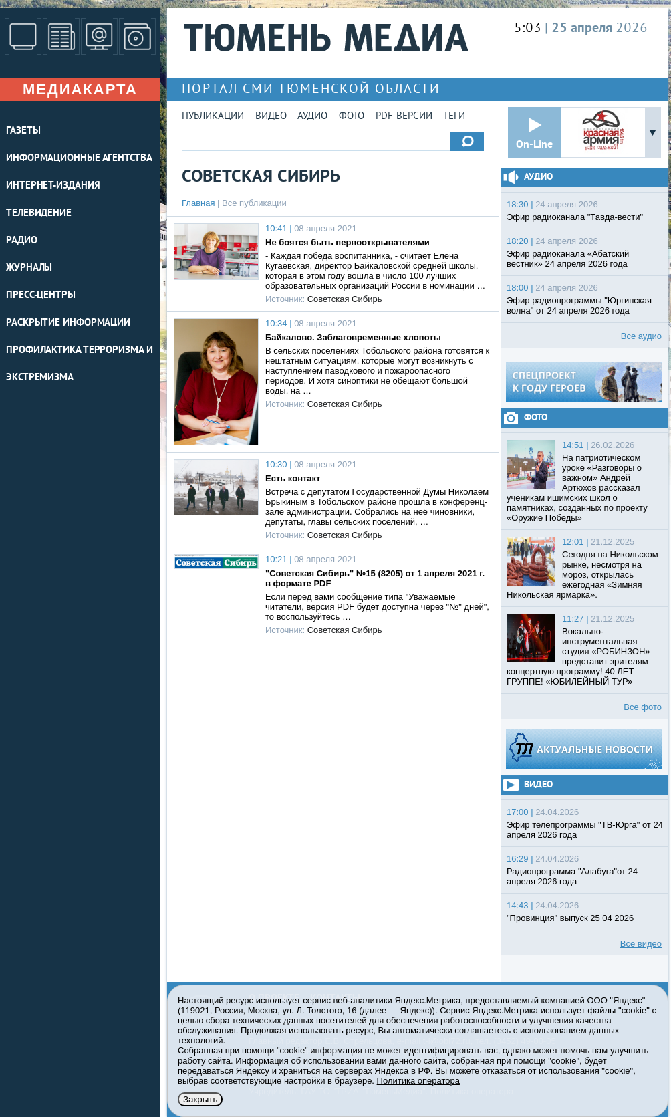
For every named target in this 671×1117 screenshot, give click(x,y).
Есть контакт (292, 478)
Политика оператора (418, 1081)
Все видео (641, 944)
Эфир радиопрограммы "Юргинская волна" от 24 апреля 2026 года (579, 305)
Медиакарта (80, 89)
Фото (351, 116)
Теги (454, 116)
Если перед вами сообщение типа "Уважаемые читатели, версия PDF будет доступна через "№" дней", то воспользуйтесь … (377, 607)
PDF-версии (404, 116)
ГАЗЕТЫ (23, 131)
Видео (271, 116)
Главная (198, 203)
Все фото (643, 707)
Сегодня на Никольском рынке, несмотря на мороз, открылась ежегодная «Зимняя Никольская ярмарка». (582, 574)
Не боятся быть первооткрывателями (347, 242)
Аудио (312, 116)
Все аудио (641, 336)
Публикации (213, 116)
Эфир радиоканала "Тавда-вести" (575, 217)
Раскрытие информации (68, 323)
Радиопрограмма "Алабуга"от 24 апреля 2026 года (572, 876)
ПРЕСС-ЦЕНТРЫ (41, 295)
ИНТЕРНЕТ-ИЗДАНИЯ (53, 186)
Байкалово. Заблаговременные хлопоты (353, 337)
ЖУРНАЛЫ (29, 268)
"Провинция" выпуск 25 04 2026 (570, 918)
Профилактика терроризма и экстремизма (79, 364)
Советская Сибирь (344, 299)
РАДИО (21, 241)
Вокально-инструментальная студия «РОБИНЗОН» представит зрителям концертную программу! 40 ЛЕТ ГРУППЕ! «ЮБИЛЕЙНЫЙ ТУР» (578, 656)
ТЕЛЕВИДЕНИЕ (39, 213)
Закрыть (200, 1099)
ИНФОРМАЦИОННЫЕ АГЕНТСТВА (79, 158)
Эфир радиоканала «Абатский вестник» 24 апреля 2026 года (568, 259)
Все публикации (254, 203)
